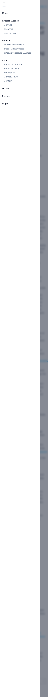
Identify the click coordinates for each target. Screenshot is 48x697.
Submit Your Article (14, 45)
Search (5, 88)
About (5, 60)
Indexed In (9, 72)
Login (5, 104)
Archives (8, 29)
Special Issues (11, 33)
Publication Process (14, 49)
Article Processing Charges (17, 53)
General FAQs (11, 77)
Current (8, 25)
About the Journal (13, 64)
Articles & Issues (10, 21)
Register (6, 96)
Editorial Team (11, 68)
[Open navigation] (4, 4)
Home (5, 13)
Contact (8, 81)
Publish (6, 40)
